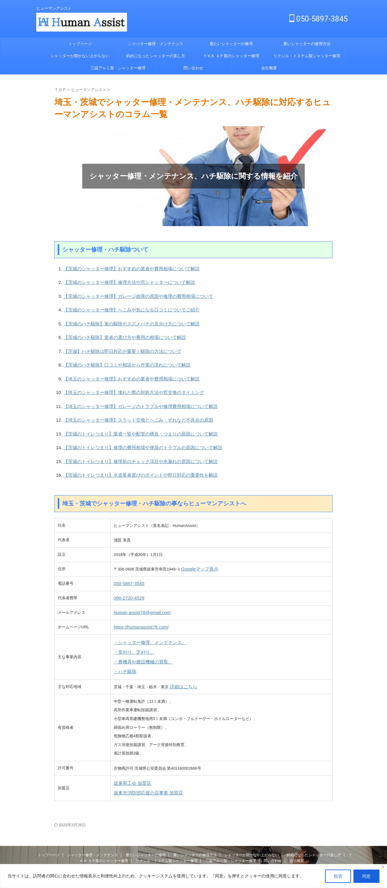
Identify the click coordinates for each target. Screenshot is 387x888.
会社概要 (269, 68)
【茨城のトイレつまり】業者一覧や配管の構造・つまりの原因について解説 (130, 419)
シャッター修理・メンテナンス (155, 43)
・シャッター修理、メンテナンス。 (145, 622)
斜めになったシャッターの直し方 (155, 56)
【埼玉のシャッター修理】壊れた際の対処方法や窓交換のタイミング (124, 381)
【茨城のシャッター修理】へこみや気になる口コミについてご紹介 (122, 306)
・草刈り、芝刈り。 (131, 631)
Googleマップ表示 (197, 550)
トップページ (80, 43)
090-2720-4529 (127, 579)
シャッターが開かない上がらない (79, 56)
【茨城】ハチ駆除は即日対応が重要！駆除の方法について (114, 343)
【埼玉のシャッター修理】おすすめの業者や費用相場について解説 (122, 369)
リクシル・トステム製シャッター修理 (306, 56)
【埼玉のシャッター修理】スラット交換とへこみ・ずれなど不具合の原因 (128, 406)
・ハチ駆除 (123, 648)
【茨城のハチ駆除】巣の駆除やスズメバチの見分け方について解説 (122, 318)
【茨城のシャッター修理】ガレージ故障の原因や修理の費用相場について (128, 293)
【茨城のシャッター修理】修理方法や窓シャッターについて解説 (120, 280)
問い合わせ (193, 68)
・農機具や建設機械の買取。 (139, 639)
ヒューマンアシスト (193, 847)
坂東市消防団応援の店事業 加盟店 (144, 768)
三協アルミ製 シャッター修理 (117, 68)
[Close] (383, 867)
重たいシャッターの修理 (231, 43)
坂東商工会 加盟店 (130, 759)
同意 (366, 876)
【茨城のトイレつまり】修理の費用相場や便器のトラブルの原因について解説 (132, 431)
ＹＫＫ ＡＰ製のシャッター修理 (231, 56)
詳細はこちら (182, 663)
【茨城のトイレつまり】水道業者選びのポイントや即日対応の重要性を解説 (130, 456)
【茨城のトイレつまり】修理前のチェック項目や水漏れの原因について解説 (130, 444)
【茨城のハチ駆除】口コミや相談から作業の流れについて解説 (118, 356)
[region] (193, 876)
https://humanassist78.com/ (137, 608)
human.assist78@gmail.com (138, 593)
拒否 (338, 876)
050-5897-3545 (127, 564)
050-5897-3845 (318, 19)
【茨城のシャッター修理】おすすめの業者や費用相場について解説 (122, 268)
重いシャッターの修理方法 (306, 43)
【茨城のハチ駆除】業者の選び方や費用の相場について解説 (116, 331)
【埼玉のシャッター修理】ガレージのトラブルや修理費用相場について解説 (130, 394)
